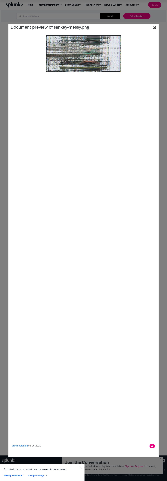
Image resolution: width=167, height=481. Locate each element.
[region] (42, 472)
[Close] (80, 467)
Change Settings (36, 475)
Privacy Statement (13, 475)
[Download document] (152, 446)
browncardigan (20, 445)
